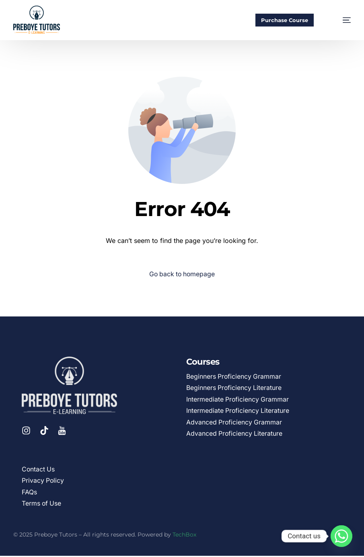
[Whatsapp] (341, 536)
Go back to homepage (182, 274)
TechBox (184, 535)
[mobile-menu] (340, 20)
